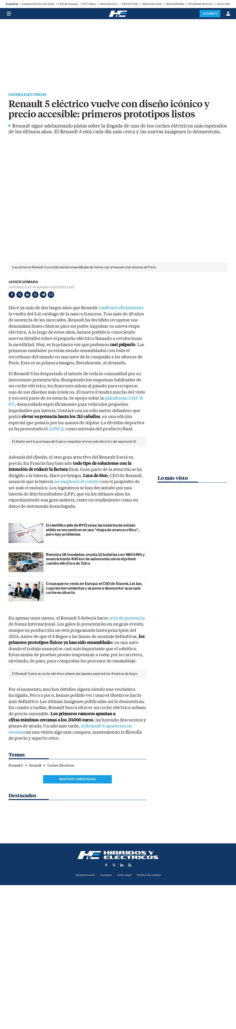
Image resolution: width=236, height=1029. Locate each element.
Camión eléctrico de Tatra (38, 4)
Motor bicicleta (152, 4)
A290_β (56, 429)
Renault (35, 921)
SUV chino (89, 4)
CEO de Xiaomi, (68, 4)
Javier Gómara (23, 282)
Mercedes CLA (109, 4)
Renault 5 (16, 921)
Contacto (105, 997)
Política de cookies (150, 997)
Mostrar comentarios (77, 934)
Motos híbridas (175, 4)
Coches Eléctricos (29, 95)
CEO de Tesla (130, 4)
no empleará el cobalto (77, 559)
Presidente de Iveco (201, 4)
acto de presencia (127, 696)
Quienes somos (83, 997)
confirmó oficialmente (121, 308)
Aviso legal (124, 997)
